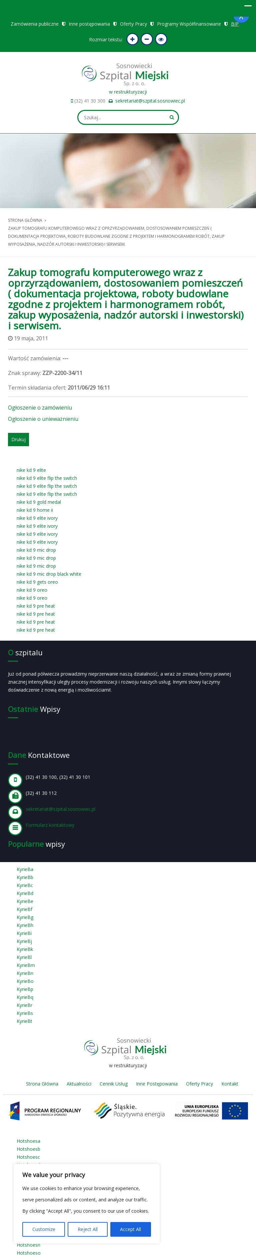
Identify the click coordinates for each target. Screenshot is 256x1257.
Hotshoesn (28, 1245)
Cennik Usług (114, 1084)
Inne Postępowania (157, 1084)
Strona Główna (42, 1084)
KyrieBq (25, 997)
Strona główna (25, 220)
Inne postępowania (89, 24)
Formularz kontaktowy (50, 825)
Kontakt (229, 1084)
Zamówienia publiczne (35, 24)
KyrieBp (25, 989)
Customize (43, 1229)
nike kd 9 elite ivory (37, 518)
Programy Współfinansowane (189, 24)
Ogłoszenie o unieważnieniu (43, 419)
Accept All (130, 1229)
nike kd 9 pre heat (36, 606)
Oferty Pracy (133, 24)
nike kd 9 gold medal (39, 502)
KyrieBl (24, 957)
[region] (86, 1204)
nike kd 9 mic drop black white (49, 574)
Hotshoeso (29, 1253)
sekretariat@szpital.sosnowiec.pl (150, 101)
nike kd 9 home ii (35, 510)
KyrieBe (25, 901)
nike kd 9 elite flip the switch (47, 478)
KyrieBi (24, 933)
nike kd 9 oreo (32, 590)
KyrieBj (24, 941)
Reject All (88, 1229)
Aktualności (79, 1084)
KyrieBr (24, 1005)
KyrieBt (24, 1021)
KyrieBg (25, 917)
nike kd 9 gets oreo (37, 582)
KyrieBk (25, 949)
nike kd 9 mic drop (36, 550)
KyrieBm (26, 965)
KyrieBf (24, 909)
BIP (235, 24)
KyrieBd (25, 893)
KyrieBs (25, 1013)
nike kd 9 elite (31, 470)
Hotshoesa (28, 1141)
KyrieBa (25, 869)
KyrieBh (25, 925)
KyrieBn (25, 973)
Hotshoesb (28, 1149)
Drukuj (18, 439)
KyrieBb (25, 877)
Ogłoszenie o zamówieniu (40, 407)
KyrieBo (25, 981)
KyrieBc (25, 885)
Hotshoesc (28, 1157)
